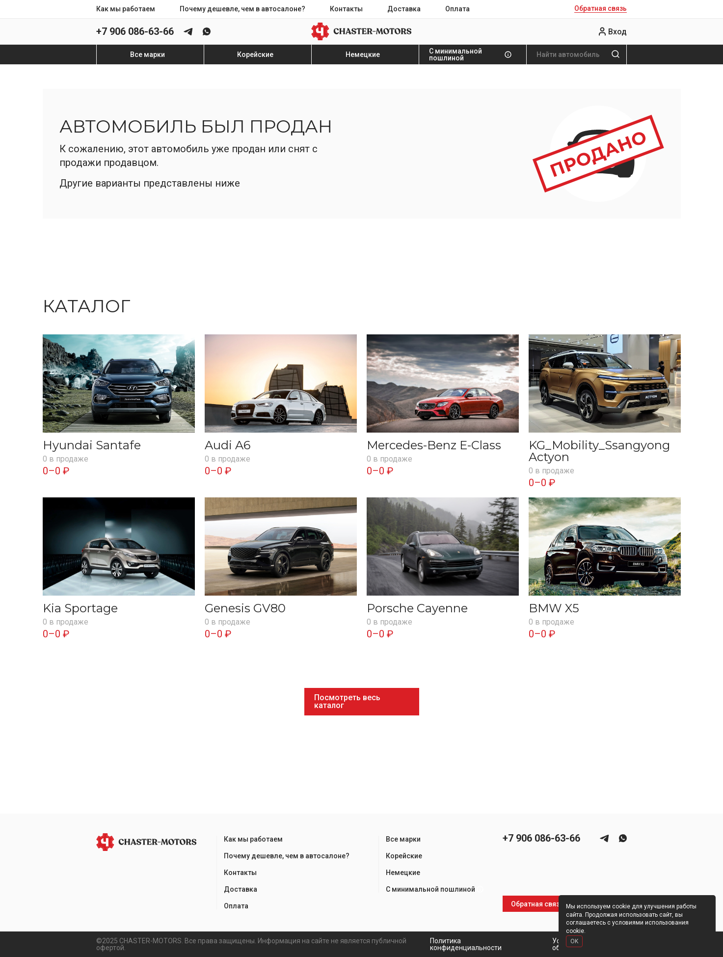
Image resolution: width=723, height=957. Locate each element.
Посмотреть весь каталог (347, 701)
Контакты (346, 9)
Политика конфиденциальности (466, 944)
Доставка (404, 9)
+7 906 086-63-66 (135, 31)
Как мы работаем (125, 9)
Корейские (255, 54)
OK (574, 941)
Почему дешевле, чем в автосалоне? (242, 9)
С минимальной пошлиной (455, 54)
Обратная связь (600, 8)
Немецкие (363, 54)
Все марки (147, 54)
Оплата (457, 9)
